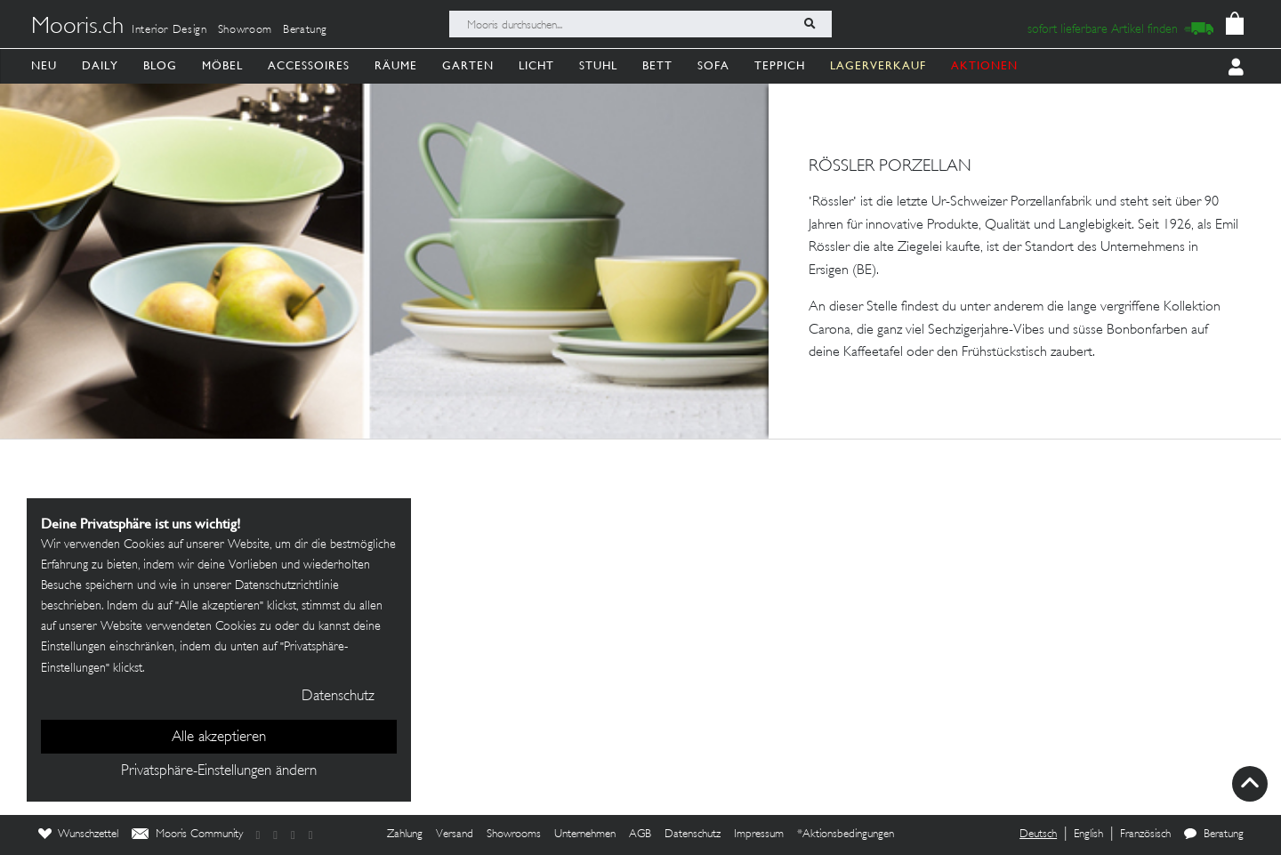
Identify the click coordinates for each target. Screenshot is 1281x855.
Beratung (305, 30)
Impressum (759, 834)
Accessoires (309, 65)
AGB (640, 834)
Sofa (713, 65)
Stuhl (598, 65)
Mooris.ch (77, 27)
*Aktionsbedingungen (845, 834)
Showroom (245, 30)
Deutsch (1038, 834)
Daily (100, 65)
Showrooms (514, 834)
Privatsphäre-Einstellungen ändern (219, 771)
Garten (468, 65)
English (1088, 834)
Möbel (222, 65)
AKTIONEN (984, 65)
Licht (536, 65)
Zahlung (405, 834)
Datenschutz (693, 834)
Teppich (779, 65)
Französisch (1145, 834)
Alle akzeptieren (219, 737)
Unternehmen (585, 834)
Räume (396, 65)
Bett (657, 65)
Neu (44, 65)
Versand (454, 834)
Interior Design (169, 30)
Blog (160, 65)
